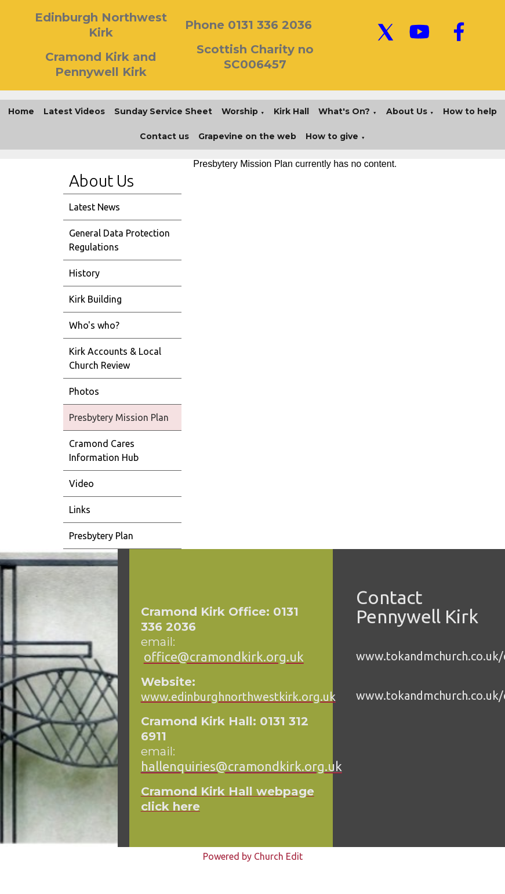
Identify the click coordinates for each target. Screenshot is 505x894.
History (84, 273)
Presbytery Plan (101, 535)
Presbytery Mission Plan (119, 417)
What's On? (344, 111)
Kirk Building (95, 299)
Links (79, 509)
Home (21, 111)
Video (81, 483)
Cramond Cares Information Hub (104, 450)
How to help (470, 111)
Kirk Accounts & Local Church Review (115, 358)
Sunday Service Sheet (163, 111)
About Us (406, 111)
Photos (84, 391)
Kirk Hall (291, 111)
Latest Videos (74, 111)
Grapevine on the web (247, 136)
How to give (332, 136)
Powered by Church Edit (253, 856)
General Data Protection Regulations (119, 240)
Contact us (164, 136)
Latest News (94, 207)
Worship (239, 111)
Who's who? (94, 325)
